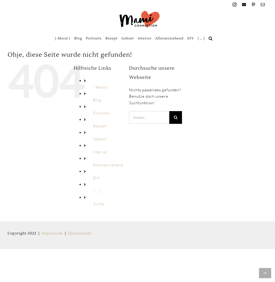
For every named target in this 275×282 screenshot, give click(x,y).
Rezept (99, 126)
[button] (211, 38)
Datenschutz (80, 233)
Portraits (101, 113)
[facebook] (244, 5)
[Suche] (175, 117)
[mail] (263, 5)
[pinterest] (253, 5)
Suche (98, 203)
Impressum (52, 233)
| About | (101, 87)
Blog (97, 100)
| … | (97, 190)
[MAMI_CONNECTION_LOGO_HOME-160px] (139, 12)
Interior (100, 152)
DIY (96, 177)
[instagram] (235, 5)
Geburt (99, 139)
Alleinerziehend (108, 164)
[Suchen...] (149, 117)
